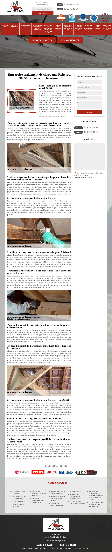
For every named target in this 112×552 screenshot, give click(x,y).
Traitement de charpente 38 (107, 27)
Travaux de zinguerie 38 (58, 27)
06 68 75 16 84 (71, 9)
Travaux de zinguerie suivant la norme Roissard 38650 (96, 504)
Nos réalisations (42, 40)
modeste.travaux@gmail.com (56, 541)
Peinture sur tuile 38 (98, 27)
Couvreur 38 (5, 26)
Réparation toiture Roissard (19, 492)
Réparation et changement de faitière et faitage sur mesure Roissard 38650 (96, 495)
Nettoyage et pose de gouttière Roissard (58, 492)
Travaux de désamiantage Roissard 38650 (75, 496)
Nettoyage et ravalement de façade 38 (88, 28)
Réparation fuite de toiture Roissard (19, 497)
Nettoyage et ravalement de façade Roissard (39, 493)
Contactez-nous (82, 548)
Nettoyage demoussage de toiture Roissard (37, 500)
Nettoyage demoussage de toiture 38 (68, 27)
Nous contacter (70, 40)
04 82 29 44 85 (71, 4)
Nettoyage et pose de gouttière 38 (78, 27)
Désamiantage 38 (25, 26)
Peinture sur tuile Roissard (18, 505)
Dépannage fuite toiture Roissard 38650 (78, 502)
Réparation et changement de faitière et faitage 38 (48, 29)
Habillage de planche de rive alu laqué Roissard (58, 498)
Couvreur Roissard (19, 501)
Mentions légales (62, 548)
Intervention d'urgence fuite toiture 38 (37, 27)
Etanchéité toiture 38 (14, 26)
